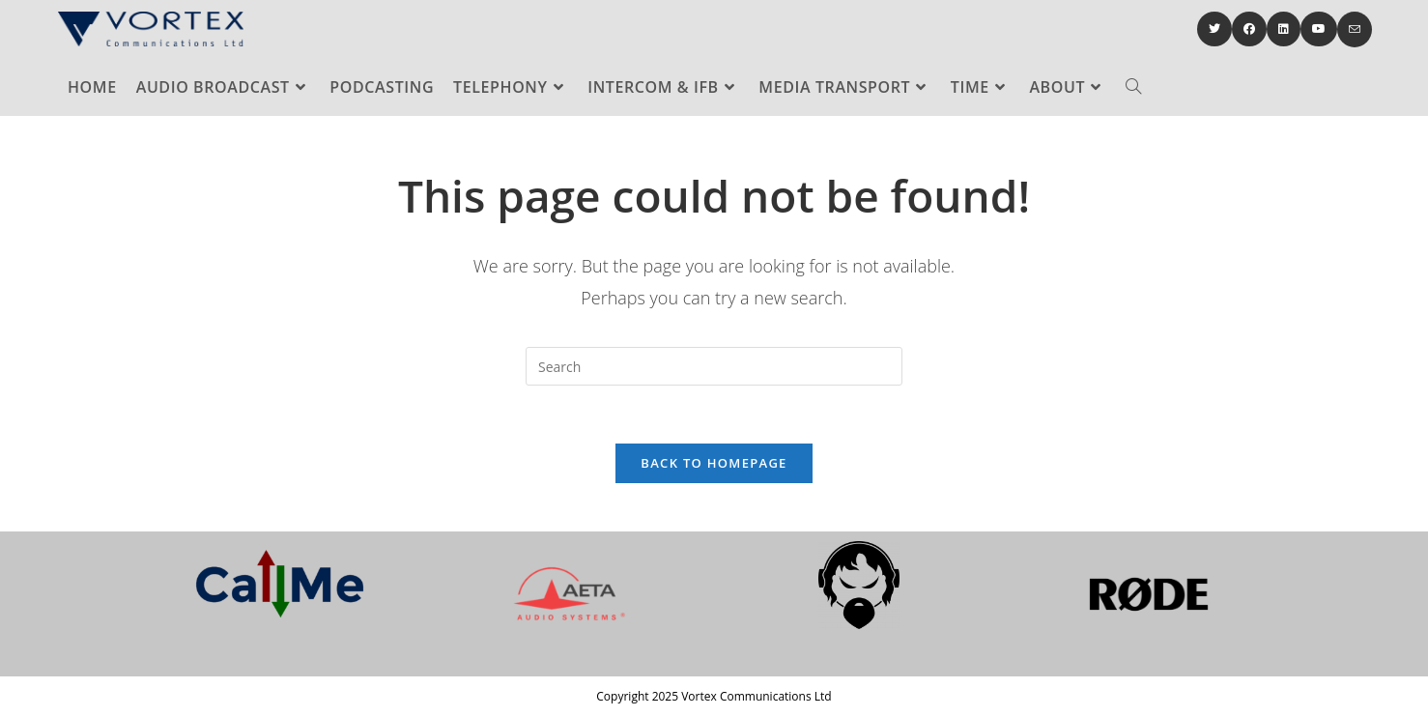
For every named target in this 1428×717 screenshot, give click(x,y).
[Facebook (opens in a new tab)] (1249, 29)
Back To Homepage (713, 463)
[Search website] (1133, 87)
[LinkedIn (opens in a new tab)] (1283, 29)
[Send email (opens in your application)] (1354, 29)
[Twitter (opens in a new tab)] (1214, 29)
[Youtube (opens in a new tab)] (1318, 29)
